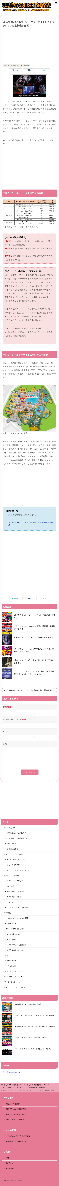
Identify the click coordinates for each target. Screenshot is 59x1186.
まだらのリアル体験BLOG (15, 1120)
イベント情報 (9, 886)
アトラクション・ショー (13, 982)
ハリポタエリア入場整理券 (16, 945)
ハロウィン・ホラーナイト (16, 902)
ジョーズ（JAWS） (14, 865)
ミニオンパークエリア (15, 881)
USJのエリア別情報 (11, 875)
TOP (13, 1085)
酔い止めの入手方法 (14, 844)
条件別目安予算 (12, 849)
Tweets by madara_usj (11, 1072)
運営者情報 (10, 1168)
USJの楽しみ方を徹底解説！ (16, 1109)
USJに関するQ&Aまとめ (13, 977)
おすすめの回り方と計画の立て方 (18, 1136)
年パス (9, 955)
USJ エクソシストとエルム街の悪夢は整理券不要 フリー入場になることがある (34, 672)
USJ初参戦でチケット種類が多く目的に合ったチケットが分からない (35, 1027)
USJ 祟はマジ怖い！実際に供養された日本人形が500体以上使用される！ (44, 690)
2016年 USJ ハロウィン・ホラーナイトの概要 (33, 638)
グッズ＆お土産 (10, 966)
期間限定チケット (13, 961)
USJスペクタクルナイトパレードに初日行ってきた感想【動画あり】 (34, 1016)
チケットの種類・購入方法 (14, 929)
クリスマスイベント (14, 897)
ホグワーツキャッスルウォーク (18, 870)
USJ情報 (7, 913)
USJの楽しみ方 (10, 828)
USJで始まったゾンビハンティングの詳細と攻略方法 (34, 616)
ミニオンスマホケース (15, 971)
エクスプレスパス (13, 934)
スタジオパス (11, 939)
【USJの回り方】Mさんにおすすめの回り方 (27, 1004)
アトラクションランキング (16, 860)
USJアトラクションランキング (15, 987)
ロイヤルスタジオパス (15, 950)
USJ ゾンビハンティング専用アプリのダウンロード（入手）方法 (34, 650)
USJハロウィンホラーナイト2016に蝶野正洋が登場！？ (34, 661)
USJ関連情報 (11, 923)
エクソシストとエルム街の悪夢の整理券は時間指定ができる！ (35, 627)
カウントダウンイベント (16, 891)
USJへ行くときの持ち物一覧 (17, 838)
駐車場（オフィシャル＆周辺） (18, 918)
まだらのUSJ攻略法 (13, 1104)
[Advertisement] (29, 46)
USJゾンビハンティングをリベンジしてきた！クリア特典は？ (33, 1049)
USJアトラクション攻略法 (14, 854)
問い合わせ (10, 1163)
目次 (7, 1158)
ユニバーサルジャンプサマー (17, 907)
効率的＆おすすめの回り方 (16, 833)
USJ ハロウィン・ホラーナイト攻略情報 (16, 65)
